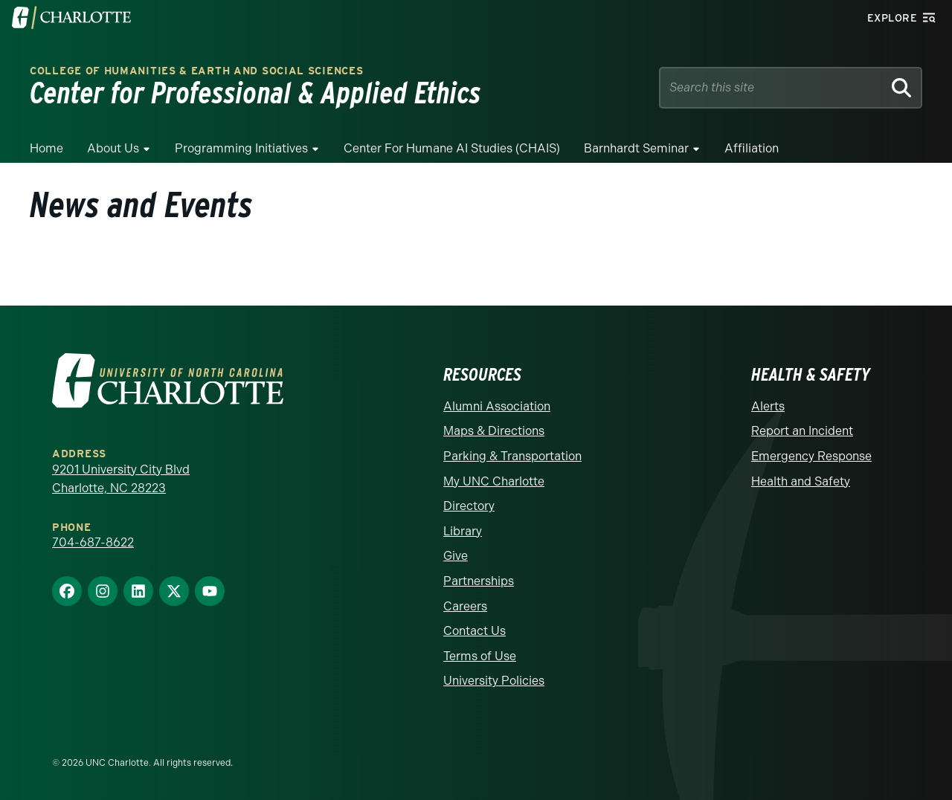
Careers (465, 606)
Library (462, 531)
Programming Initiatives (241, 148)
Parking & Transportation (512, 456)
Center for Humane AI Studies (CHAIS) (452, 148)
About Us (113, 148)
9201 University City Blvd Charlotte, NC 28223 (121, 479)
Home (46, 148)
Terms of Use (479, 656)
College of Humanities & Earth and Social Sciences (196, 71)
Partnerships (478, 581)
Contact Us (474, 631)
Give (455, 556)
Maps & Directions (493, 431)
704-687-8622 (93, 542)
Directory (469, 506)
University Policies (493, 681)
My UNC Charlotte (493, 481)
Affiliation (751, 148)
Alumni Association (496, 406)
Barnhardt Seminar (636, 148)
